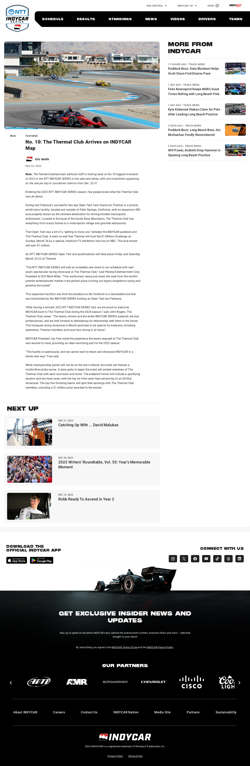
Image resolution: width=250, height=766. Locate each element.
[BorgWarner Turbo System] (115, 682)
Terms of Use (135, 756)
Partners (193, 712)
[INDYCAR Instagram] (173, 558)
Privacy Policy (115, 756)
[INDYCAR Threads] (228, 558)
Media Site (162, 712)
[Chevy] (153, 682)
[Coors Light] (230, 682)
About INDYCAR (25, 712)
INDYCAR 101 (185, 5)
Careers (59, 712)
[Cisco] (192, 682)
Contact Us (89, 712)
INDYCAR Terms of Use (124, 647)
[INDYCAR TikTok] (217, 558)
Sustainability (226, 712)
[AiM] (39, 682)
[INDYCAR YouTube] (206, 558)
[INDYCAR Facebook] (195, 558)
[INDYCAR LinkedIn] (239, 558)
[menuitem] (53, 19)
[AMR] (77, 682)
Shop (213, 5)
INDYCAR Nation (126, 712)
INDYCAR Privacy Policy (160, 647)
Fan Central (155, 5)
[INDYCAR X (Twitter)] (184, 558)
